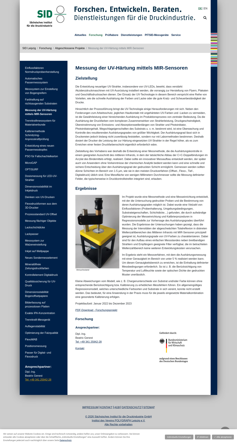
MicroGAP (31, 162)
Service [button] (176, 35)
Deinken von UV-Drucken (40, 197)
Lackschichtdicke (35, 227)
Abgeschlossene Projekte (70, 48)
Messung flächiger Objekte (40, 220)
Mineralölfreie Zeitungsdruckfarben (37, 266)
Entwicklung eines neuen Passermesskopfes (39, 147)
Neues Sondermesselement (41, 257)
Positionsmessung (35, 346)
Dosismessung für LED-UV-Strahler (41, 178)
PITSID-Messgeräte (157, 35)
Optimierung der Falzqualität (41, 332)
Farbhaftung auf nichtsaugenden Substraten (41, 101)
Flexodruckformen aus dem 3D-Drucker (41, 205)
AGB (117, 407)
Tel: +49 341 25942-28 (38, 379)
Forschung (45, 48)
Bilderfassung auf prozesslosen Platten (37, 304)
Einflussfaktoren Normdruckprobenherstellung (42, 70)
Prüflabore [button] (111, 35)
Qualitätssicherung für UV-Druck (40, 283)
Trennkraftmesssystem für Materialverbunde (40, 122)
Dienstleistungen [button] (131, 35)
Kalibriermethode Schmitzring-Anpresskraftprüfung (37, 135)
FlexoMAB (31, 339)
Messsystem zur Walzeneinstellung (35, 242)
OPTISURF (31, 169)
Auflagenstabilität (35, 326)
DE (200, 8)
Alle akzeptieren (223, 437)
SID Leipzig (29, 48)
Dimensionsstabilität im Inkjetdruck (38, 188)
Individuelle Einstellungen (179, 437)
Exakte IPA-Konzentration (40, 313)
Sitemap (149, 407)
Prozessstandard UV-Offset (41, 214)
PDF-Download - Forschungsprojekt (96, 310)
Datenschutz (131, 407)
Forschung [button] (96, 35)
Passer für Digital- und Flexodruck (38, 354)
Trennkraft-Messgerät (37, 319)
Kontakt (79, 348)
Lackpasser (32, 234)
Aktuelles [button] (80, 35)
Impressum (90, 407)
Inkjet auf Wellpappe (37, 251)
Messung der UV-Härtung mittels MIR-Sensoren (40, 112)
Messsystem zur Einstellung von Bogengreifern (41, 91)
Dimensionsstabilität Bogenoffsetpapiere (36, 294)
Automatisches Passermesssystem (36, 80)
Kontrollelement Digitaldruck (41, 274)
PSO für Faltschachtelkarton (41, 156)
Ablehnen (202, 437)
